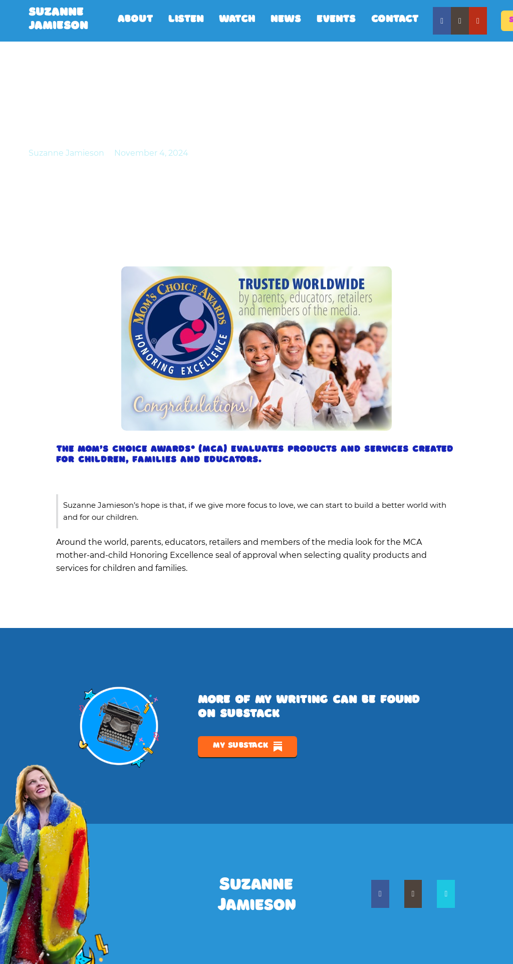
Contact (395, 20)
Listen (186, 20)
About (135, 20)
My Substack (247, 747)
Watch (237, 20)
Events (336, 20)
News (286, 20)
